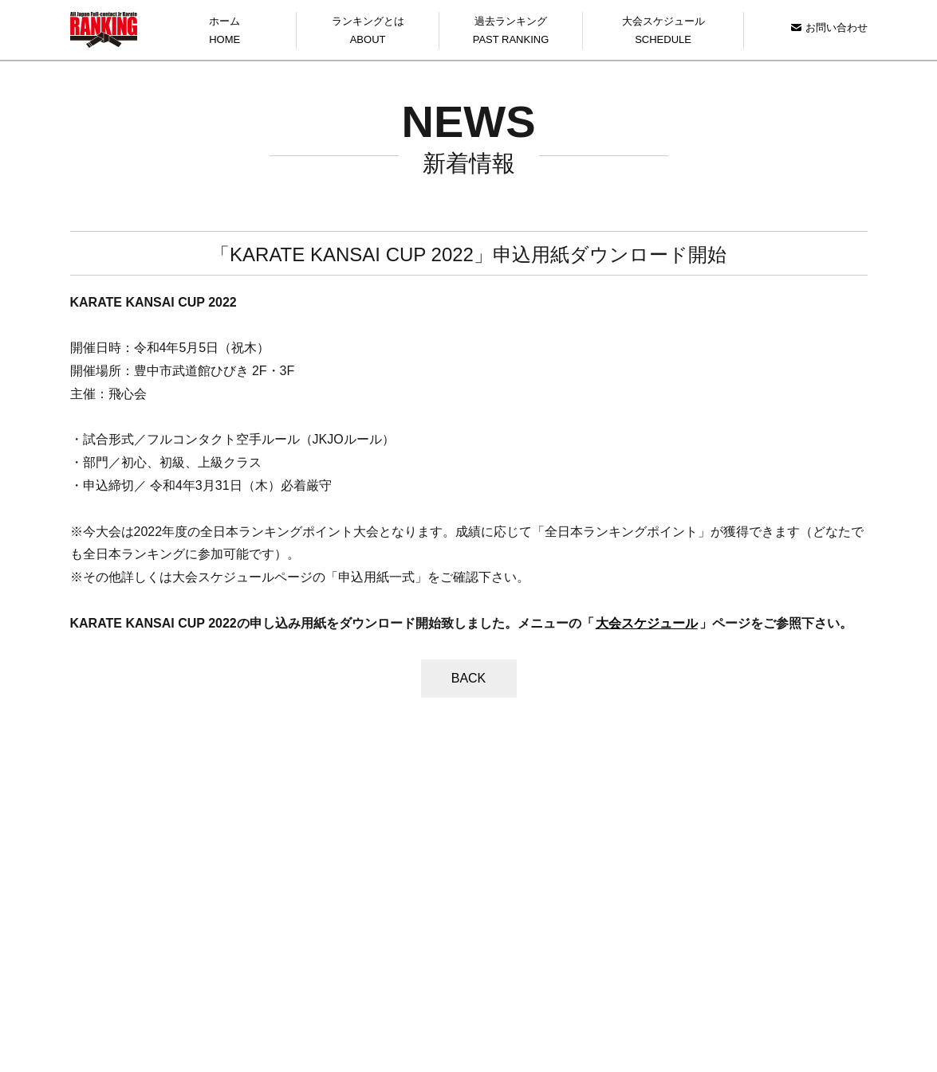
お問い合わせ (829, 27)
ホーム (225, 32)
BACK (468, 678)
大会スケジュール (663, 32)
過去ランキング (510, 32)
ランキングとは (367, 32)
